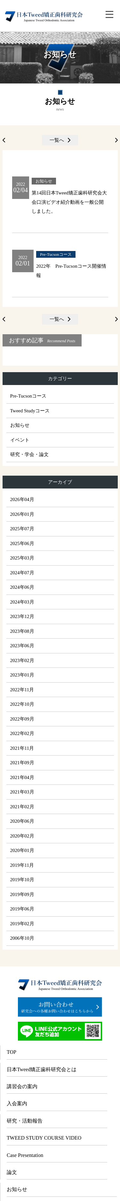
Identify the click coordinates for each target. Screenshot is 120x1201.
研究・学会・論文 (29, 454)
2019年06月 (22, 908)
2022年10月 (22, 704)
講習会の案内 (22, 1086)
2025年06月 (22, 543)
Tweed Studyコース (30, 410)
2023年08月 (22, 631)
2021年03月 (22, 791)
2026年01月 (22, 514)
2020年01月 (22, 850)
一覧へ (57, 140)
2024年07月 (22, 572)
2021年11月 (22, 748)
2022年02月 (22, 733)
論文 (12, 1172)
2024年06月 (22, 587)
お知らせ (19, 425)
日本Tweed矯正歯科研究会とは (41, 1069)
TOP (11, 1052)
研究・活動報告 (25, 1121)
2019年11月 (22, 865)
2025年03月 (22, 557)
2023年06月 (22, 645)
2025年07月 (22, 528)
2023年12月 (22, 616)
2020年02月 (22, 835)
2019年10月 (22, 879)
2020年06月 (22, 821)
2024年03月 (22, 602)
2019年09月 (22, 894)
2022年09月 (22, 718)
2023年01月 (22, 674)
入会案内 (17, 1103)
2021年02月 (22, 806)
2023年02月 (22, 660)
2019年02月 (22, 923)
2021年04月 (22, 777)
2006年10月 (22, 938)
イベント (19, 440)
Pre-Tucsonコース (28, 396)
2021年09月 (22, 762)
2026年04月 (22, 499)
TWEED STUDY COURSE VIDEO (44, 1138)
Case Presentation (25, 1155)
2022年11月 (22, 689)
